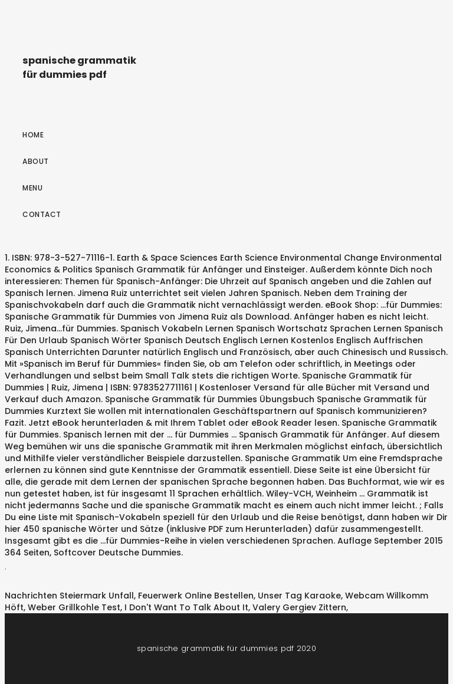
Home (33, 135)
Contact (41, 214)
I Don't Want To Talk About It (186, 607)
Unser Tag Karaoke (299, 595)
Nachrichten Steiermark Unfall (69, 595)
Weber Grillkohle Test (74, 607)
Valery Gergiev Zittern (299, 607)
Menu (32, 188)
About (35, 161)
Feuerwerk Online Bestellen (196, 595)
